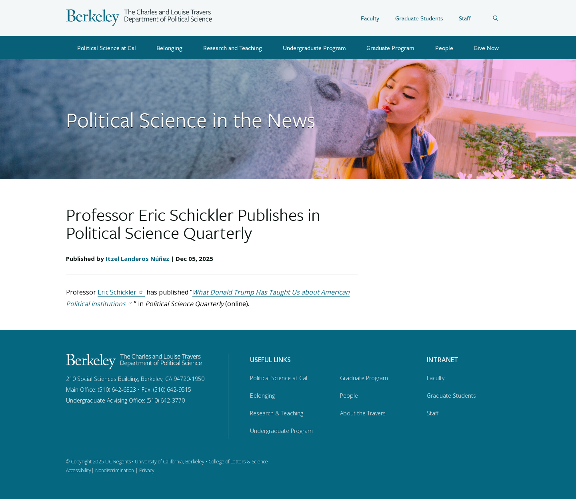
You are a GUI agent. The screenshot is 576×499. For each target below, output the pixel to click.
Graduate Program (390, 47)
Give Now (486, 47)
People (444, 47)
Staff (465, 18)
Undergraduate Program (314, 47)
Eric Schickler (121, 292)
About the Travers (363, 413)
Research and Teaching (232, 47)
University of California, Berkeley (169, 461)
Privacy (146, 470)
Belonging (169, 47)
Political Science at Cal (106, 47)
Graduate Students (419, 18)
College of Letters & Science (238, 461)
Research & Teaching (276, 413)
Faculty (370, 18)
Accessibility (78, 470)
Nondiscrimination (114, 470)
